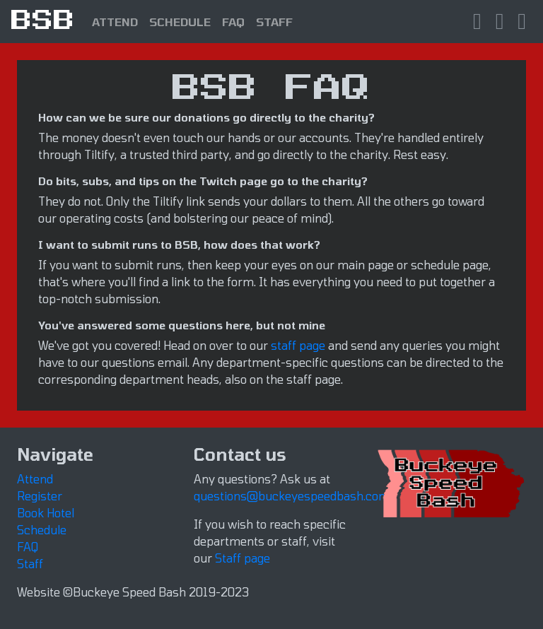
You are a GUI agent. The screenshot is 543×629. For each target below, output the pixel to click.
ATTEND (115, 21)
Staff (30, 563)
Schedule (41, 529)
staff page (298, 345)
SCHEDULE (180, 21)
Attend (35, 479)
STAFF (274, 21)
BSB (43, 21)
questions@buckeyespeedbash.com (292, 495)
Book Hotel (45, 512)
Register (39, 495)
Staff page (242, 558)
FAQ (233, 21)
